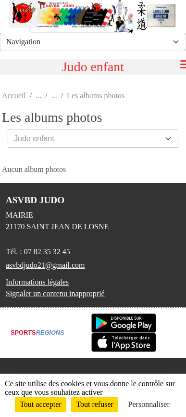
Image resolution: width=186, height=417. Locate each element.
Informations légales (37, 282)
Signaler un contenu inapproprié (55, 293)
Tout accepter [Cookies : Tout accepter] (40, 404)
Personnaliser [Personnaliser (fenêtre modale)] (149, 404)
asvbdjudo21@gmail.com (45, 265)
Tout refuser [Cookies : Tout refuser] (94, 404)
